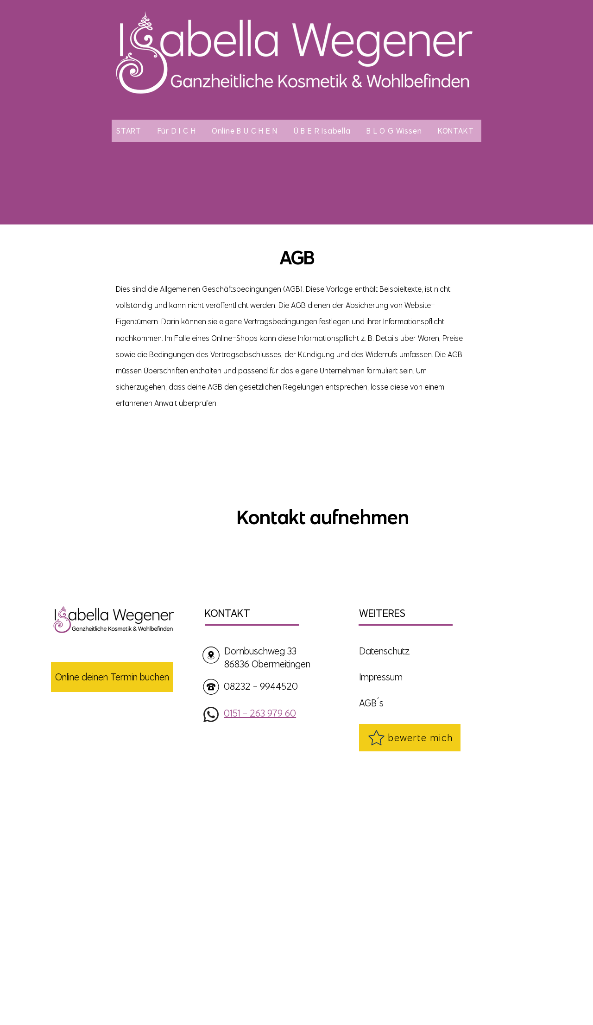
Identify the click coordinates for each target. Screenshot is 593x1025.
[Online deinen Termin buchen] (112, 677)
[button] (178, 131)
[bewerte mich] (410, 737)
